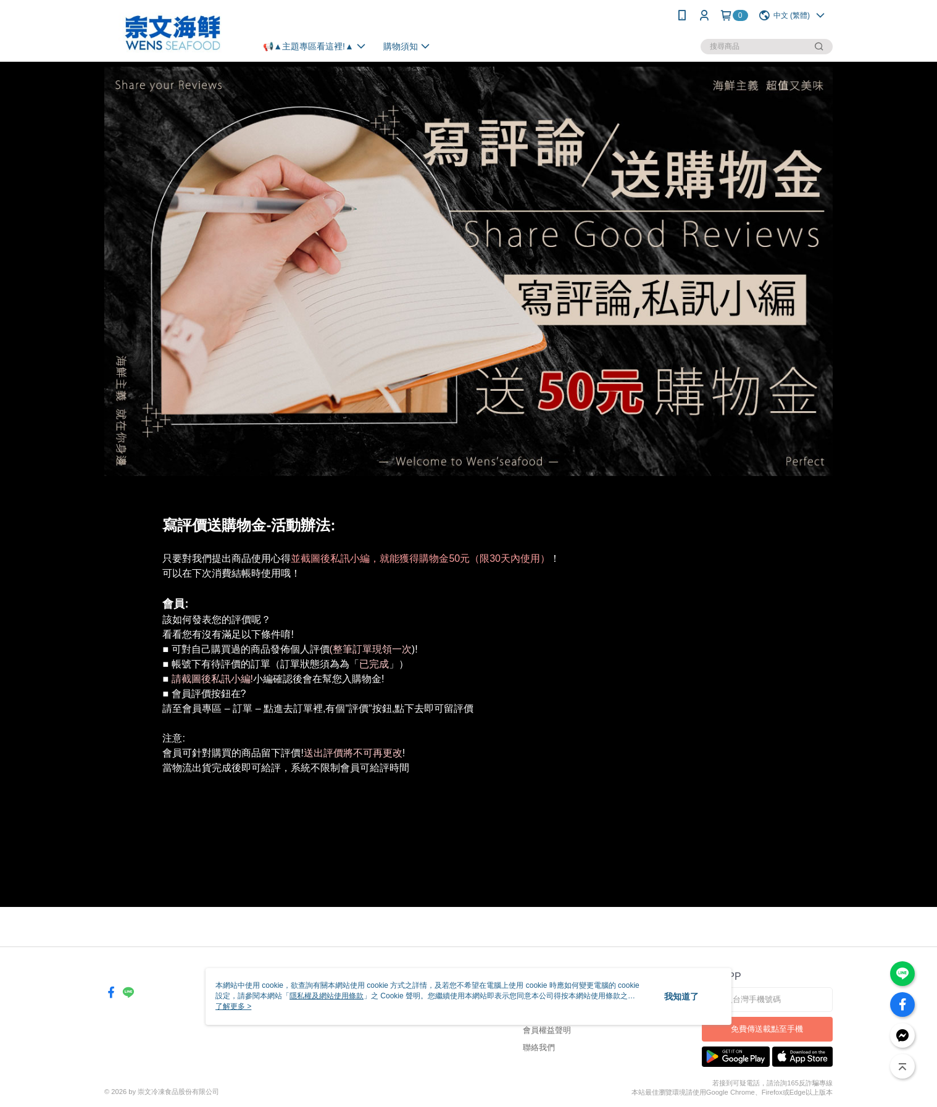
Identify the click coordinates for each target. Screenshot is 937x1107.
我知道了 (681, 996)
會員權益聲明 (547, 1030)
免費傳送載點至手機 (767, 1029)
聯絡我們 (539, 1047)
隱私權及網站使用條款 (326, 996)
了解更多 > (233, 1006)
